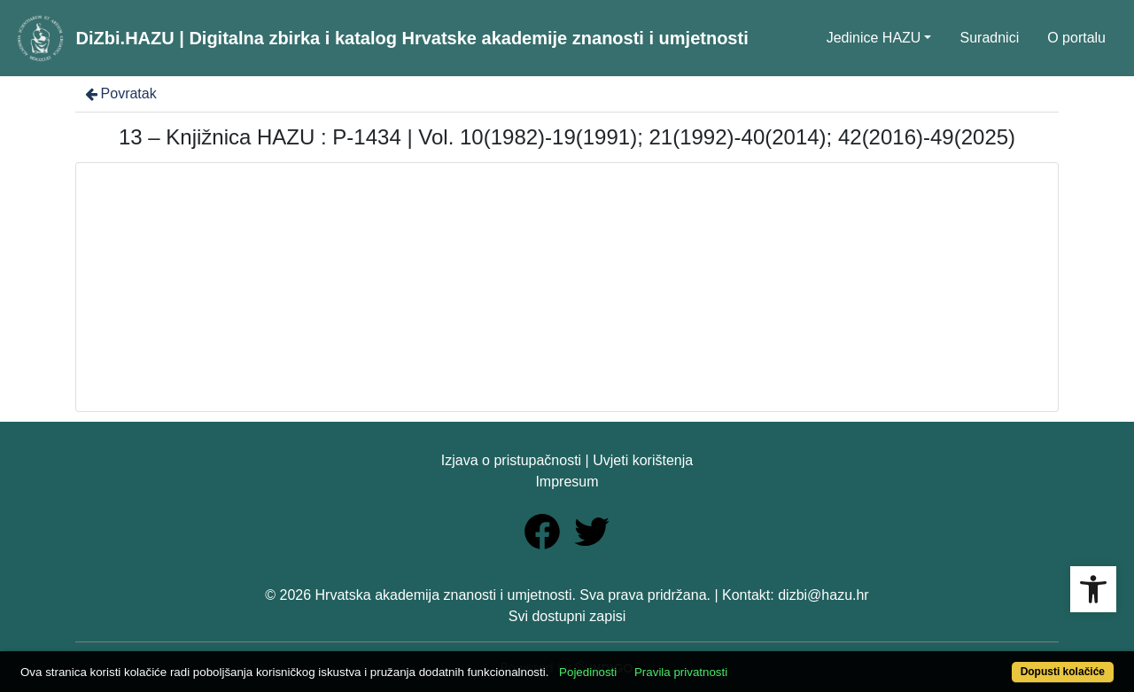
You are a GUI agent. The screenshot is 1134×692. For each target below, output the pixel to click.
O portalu (1076, 37)
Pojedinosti (588, 672)
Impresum (566, 481)
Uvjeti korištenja (643, 460)
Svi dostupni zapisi (567, 616)
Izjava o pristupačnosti (511, 460)
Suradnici (989, 37)
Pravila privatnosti (680, 672)
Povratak (119, 93)
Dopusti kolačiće (1063, 671)
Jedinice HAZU (874, 37)
